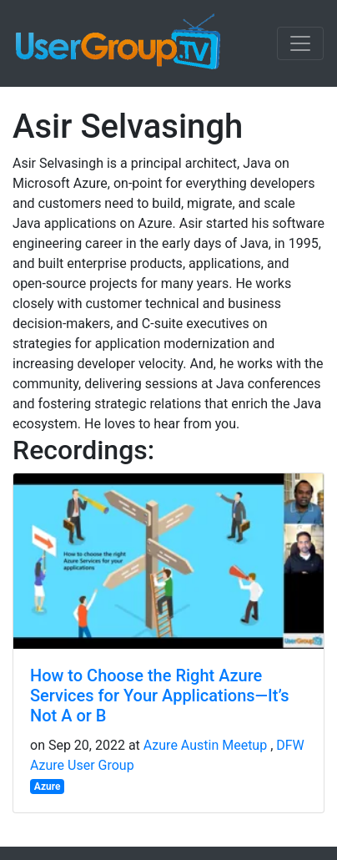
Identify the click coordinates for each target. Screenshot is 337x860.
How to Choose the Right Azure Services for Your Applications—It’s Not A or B (159, 695)
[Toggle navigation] (300, 43)
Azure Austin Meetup (205, 745)
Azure (47, 786)
